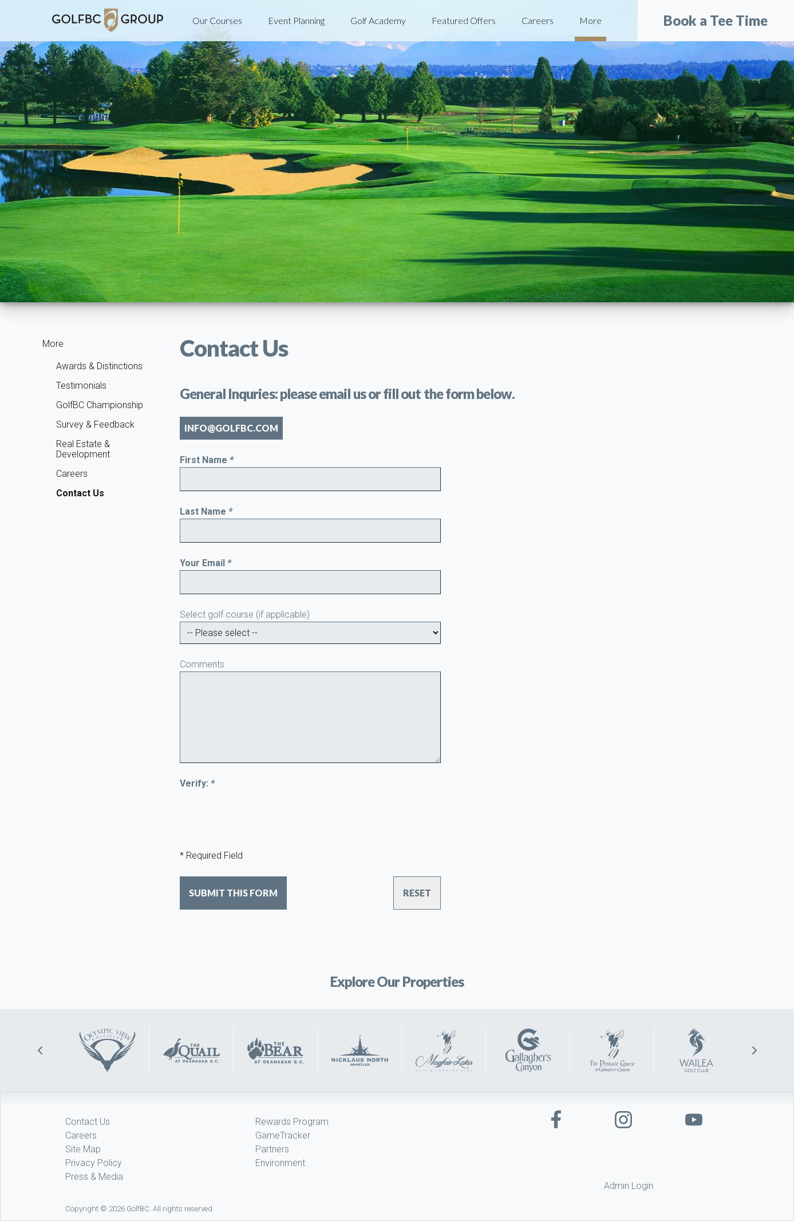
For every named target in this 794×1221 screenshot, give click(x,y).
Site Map (83, 1149)
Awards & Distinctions (99, 366)
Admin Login (628, 1185)
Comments (202, 664)
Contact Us (80, 493)
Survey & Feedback (95, 424)
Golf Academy (378, 20)
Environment (280, 1162)
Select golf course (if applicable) (245, 614)
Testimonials (81, 385)
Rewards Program (292, 1121)
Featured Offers (464, 20)
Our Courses (217, 20)
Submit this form (233, 892)
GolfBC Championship (99, 405)
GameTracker (282, 1135)
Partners (272, 1149)
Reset (417, 892)
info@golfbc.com (231, 427)
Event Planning (296, 20)
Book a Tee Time (715, 20)
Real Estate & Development (83, 449)
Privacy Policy (93, 1162)
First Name (207, 460)
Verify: (197, 783)
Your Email (205, 563)
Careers (538, 20)
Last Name (206, 511)
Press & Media (94, 1176)
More (590, 20)
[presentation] (267, 813)
